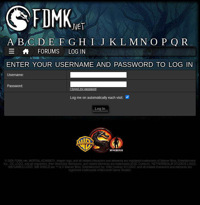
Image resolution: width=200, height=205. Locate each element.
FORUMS (48, 51)
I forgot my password (83, 89)
